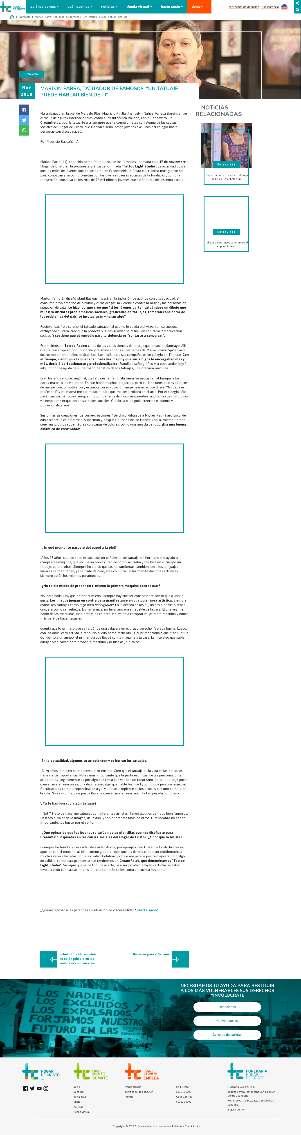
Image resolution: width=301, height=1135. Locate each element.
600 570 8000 (183, 1091)
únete (77, 1101)
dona (196, 7)
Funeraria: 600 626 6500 (241, 1086)
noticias (108, 7)
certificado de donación (244, 7)
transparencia (270, 7)
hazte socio (170, 7)
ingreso (129, 1096)
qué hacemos (78, 7)
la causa (79, 1091)
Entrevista (25, 16)
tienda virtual (137, 7)
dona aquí (80, 1096)
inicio (77, 1086)
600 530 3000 (183, 1101)
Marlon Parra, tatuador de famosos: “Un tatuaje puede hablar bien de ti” (83, 16)
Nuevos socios (227, 1021)
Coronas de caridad (227, 1035)
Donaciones (227, 1007)
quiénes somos (43, 7)
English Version (236, 1109)
